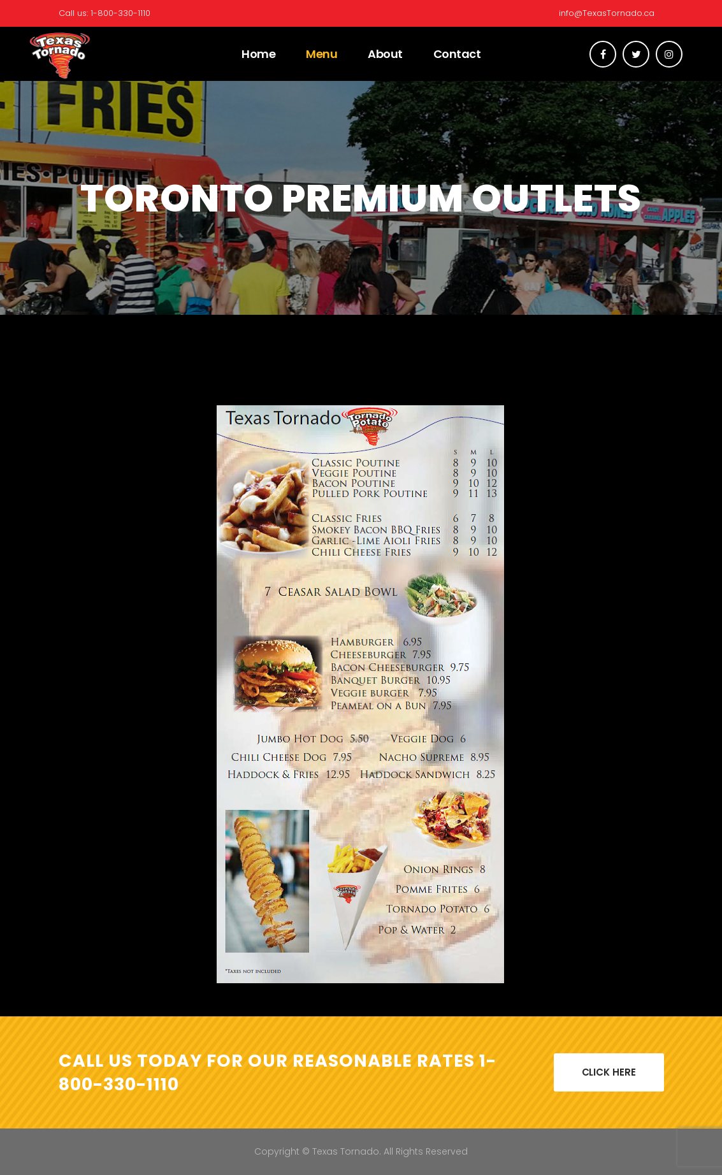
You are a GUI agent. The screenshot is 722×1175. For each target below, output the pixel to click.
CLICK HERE (609, 1072)
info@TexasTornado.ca (606, 13)
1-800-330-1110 (120, 13)
